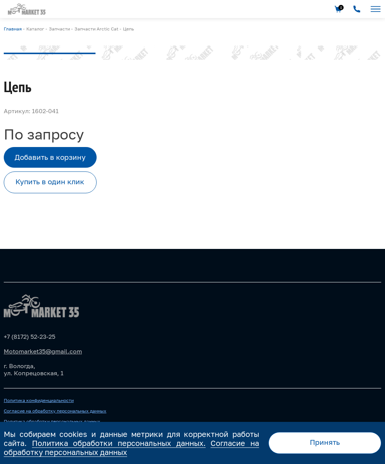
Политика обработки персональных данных (52, 421)
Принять (325, 442)
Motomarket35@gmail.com (43, 351)
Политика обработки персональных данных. (119, 442)
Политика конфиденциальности (39, 400)
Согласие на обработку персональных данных (55, 411)
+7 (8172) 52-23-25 (29, 336)
